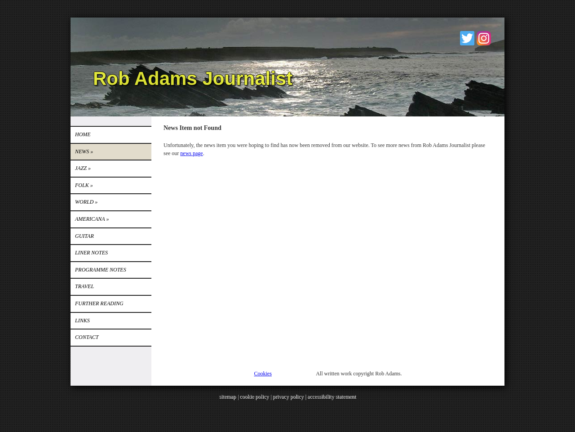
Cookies (263, 373)
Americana (92, 219)
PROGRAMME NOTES (100, 270)
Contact (86, 337)
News (84, 151)
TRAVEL (84, 286)
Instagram (484, 38)
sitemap (227, 396)
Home (83, 134)
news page (191, 153)
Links (82, 320)
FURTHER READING (99, 303)
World (86, 202)
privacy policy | (290, 396)
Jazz (83, 168)
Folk (84, 185)
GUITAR (84, 236)
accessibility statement (331, 396)
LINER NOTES (91, 252)
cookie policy (254, 396)
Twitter (467, 38)
